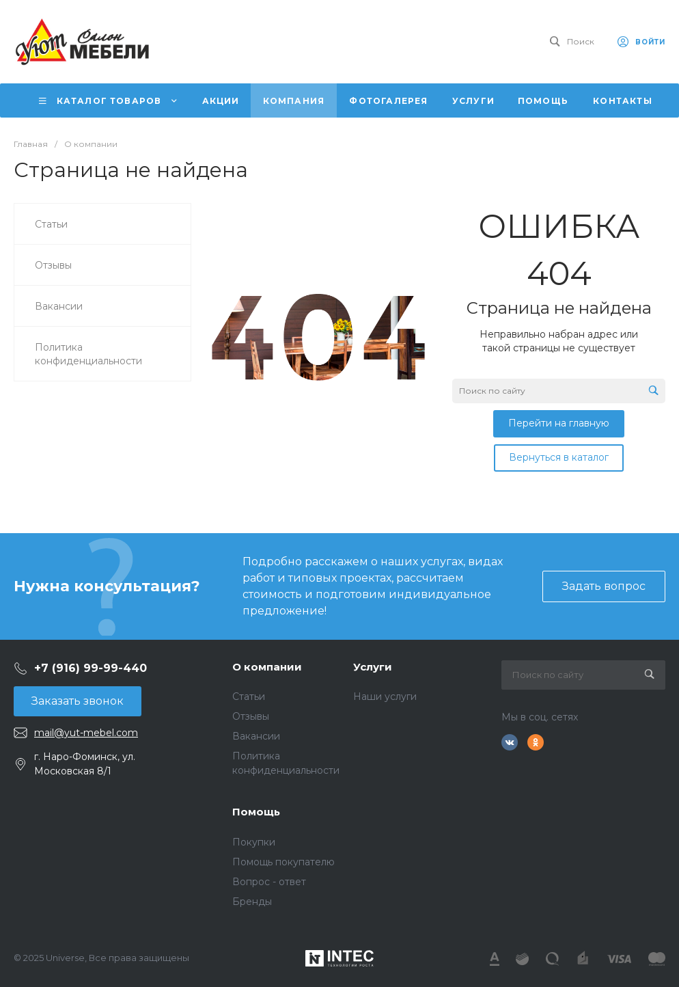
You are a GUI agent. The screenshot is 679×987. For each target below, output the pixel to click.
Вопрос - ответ (269, 882)
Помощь (256, 811)
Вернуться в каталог (559, 457)
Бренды (252, 901)
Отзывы (250, 716)
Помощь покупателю (283, 862)
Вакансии (256, 736)
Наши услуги (385, 696)
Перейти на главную (558, 423)
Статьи (248, 696)
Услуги (372, 666)
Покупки (253, 842)
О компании (267, 666)
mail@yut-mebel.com (86, 733)
